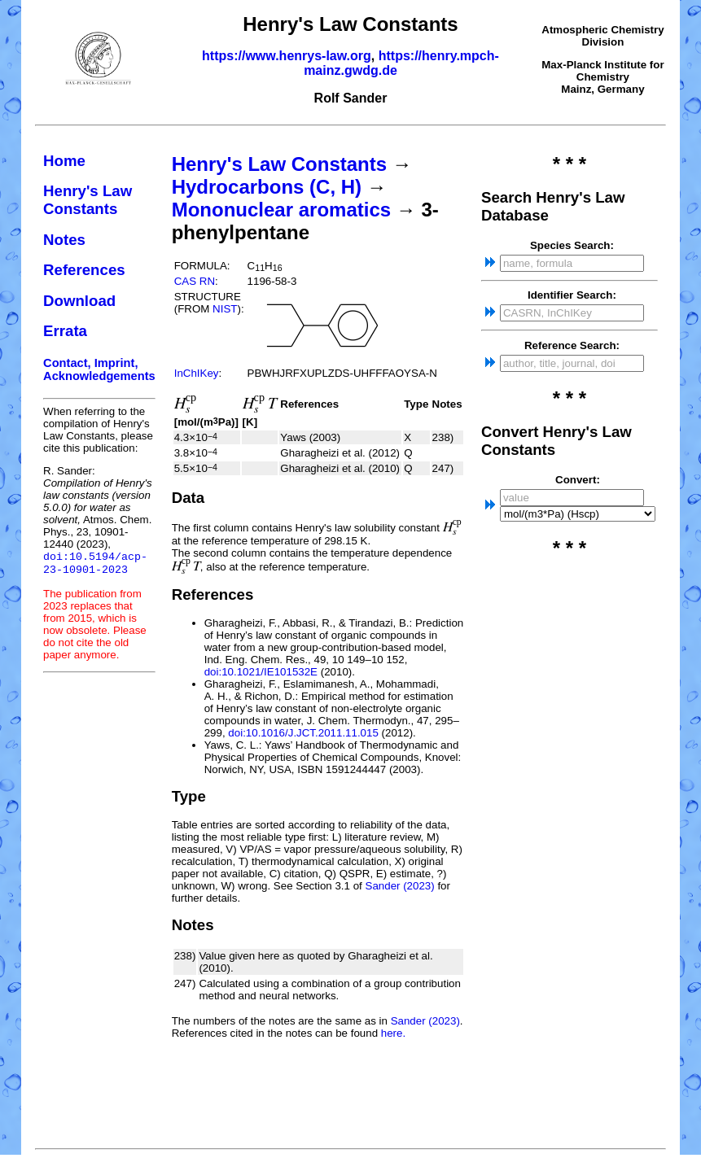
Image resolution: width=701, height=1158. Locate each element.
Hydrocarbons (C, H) (266, 187)
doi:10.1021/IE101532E (261, 672)
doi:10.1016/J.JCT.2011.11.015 (303, 733)
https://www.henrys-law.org (286, 56)
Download (79, 300)
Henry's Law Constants (87, 199)
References (84, 269)
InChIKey (196, 373)
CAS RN (194, 281)
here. (393, 1033)
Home (64, 160)
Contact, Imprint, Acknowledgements (99, 369)
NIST (224, 309)
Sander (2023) (400, 886)
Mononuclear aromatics (281, 210)
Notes (64, 239)
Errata (65, 330)
